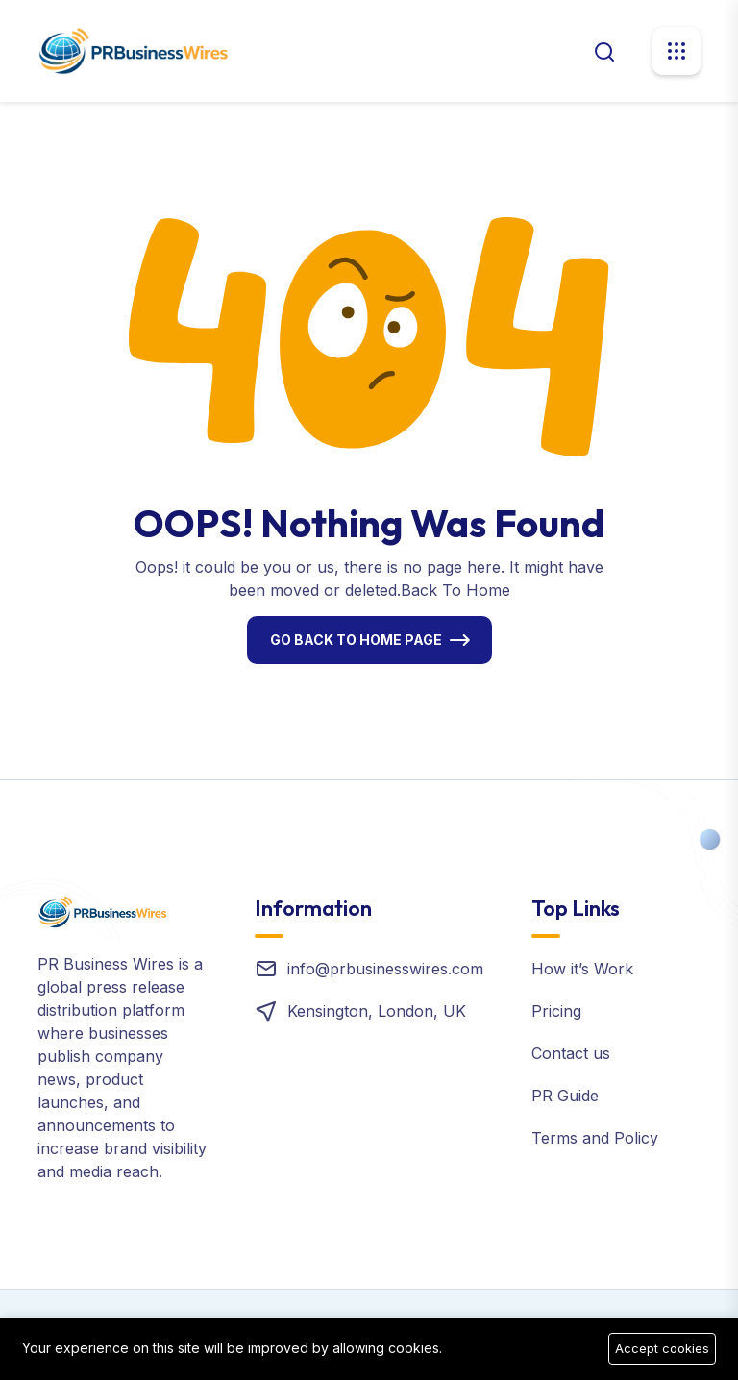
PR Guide (565, 1095)
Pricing (556, 1011)
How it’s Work (582, 968)
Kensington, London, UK (376, 1011)
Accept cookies (662, 1348)
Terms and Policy (594, 1137)
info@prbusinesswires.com (385, 968)
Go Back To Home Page (356, 639)
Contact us (570, 1053)
